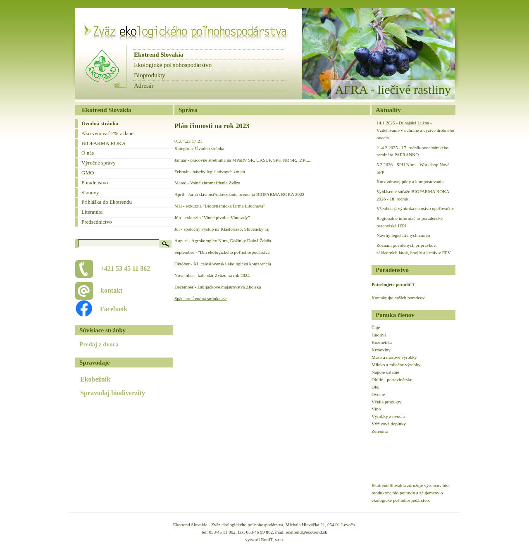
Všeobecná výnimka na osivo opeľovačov (415, 208)
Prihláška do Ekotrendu (106, 202)
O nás (87, 153)
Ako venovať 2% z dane (107, 133)
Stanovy (90, 192)
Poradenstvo (94, 182)
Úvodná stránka (99, 123)
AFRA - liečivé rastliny (393, 89)
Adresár (143, 85)
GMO (87, 172)
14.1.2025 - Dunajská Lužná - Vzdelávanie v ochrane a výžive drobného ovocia (415, 130)
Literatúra (91, 212)
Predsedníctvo (96, 222)
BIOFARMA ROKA (103, 143)
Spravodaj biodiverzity (112, 392)
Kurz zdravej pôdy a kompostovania (409, 181)
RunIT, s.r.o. (272, 539)
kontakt (111, 290)
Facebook (109, 308)
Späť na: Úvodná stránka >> (200, 298)
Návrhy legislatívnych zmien (403, 235)
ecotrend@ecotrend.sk (306, 532)
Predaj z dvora (99, 344)
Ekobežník (95, 379)
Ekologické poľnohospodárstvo (173, 65)
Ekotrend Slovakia (158, 54)
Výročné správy (98, 163)
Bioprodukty (149, 75)
